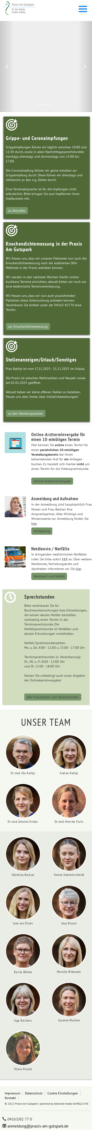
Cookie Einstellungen (62, 1093)
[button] (7, 66)
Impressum (12, 1093)
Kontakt (10, 1098)
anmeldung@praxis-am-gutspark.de (37, 1126)
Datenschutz (33, 1093)
